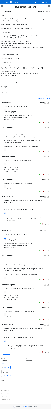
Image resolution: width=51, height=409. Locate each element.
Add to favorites (6, 376)
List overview (5, 363)
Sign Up (45, 2)
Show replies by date (44, 98)
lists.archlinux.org (11, 2)
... (5, 110)
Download (5, 367)
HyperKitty (26, 406)
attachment (6, 226)
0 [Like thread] (40, 95)
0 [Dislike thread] (44, 95)
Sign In (37, 2)
